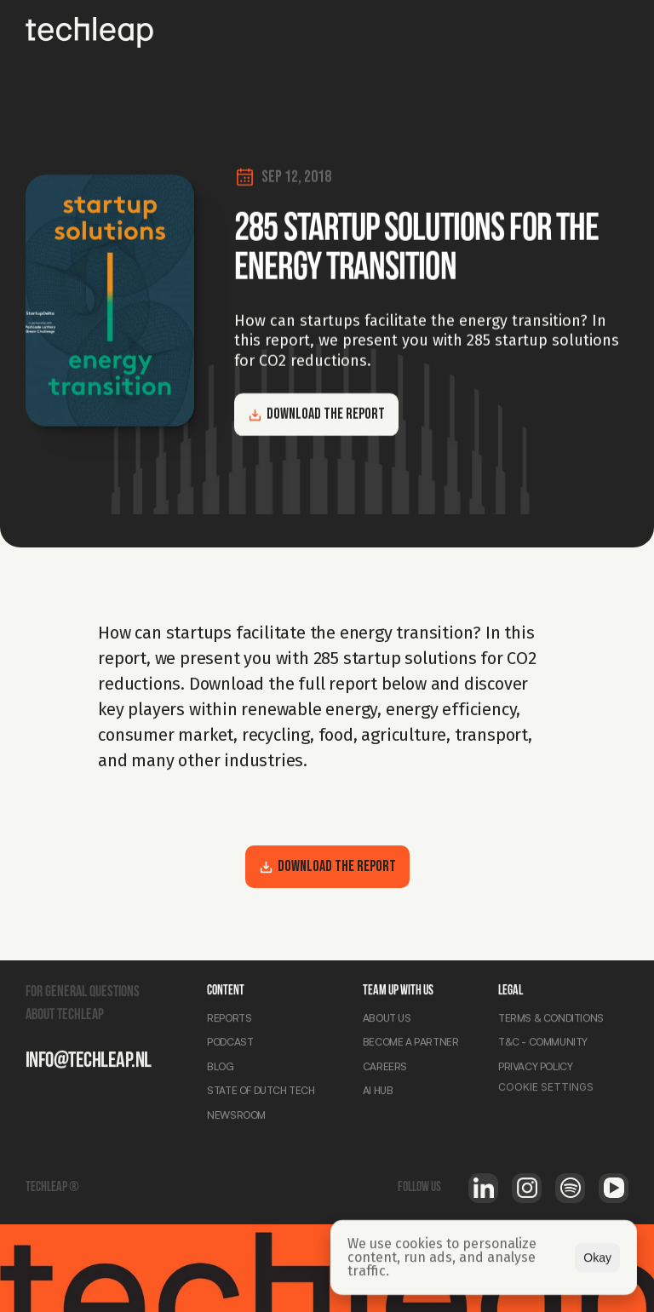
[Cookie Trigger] (546, 1090)
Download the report (316, 414)
